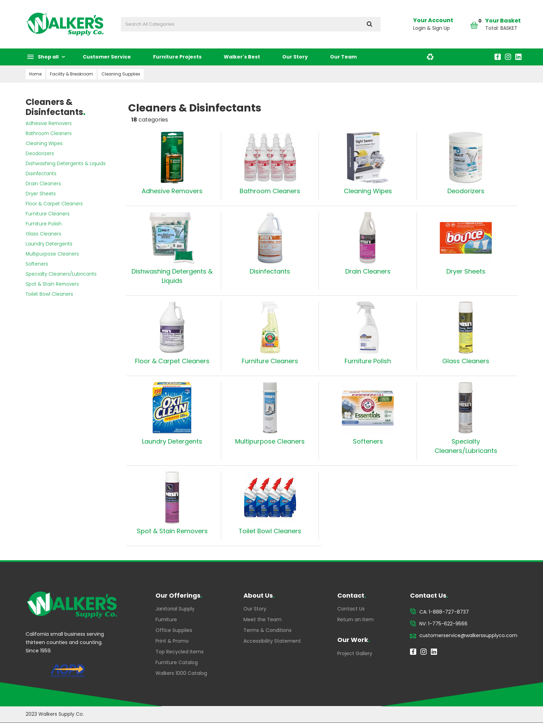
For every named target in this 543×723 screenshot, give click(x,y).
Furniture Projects (177, 56)
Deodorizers (40, 153)
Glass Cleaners (43, 234)
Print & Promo (172, 641)
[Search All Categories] (251, 24)
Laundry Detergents (49, 244)
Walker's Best (242, 56)
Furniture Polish (44, 224)
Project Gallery (354, 653)
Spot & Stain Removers (52, 284)
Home (35, 74)
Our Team (343, 56)
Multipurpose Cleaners (52, 254)
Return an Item (355, 619)
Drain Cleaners (43, 183)
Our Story (295, 56)
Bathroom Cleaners (49, 133)
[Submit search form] (369, 24)
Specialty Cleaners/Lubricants (61, 274)
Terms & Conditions (267, 630)
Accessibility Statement (272, 641)
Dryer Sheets (41, 193)
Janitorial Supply (175, 609)
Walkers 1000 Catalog (181, 673)
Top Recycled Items (179, 651)
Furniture (166, 619)
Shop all (48, 56)
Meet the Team (262, 619)
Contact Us (351, 609)
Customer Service (107, 56)
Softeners (37, 264)
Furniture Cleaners (48, 214)
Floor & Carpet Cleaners (54, 203)
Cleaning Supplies (120, 74)
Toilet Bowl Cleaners (49, 294)
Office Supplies (173, 630)
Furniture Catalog (176, 662)
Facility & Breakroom (71, 74)
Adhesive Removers (49, 123)
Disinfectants (41, 173)
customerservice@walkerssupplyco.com (468, 635)
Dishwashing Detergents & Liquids (66, 163)
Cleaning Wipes (44, 143)
